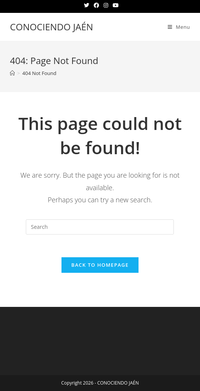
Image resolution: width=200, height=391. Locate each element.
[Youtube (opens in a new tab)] (114, 5)
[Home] (12, 73)
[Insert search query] (100, 227)
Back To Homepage (100, 264)
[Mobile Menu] (179, 27)
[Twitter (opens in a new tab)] (86, 5)
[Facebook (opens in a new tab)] (96, 5)
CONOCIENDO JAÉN (51, 26)
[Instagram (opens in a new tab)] (105, 5)
